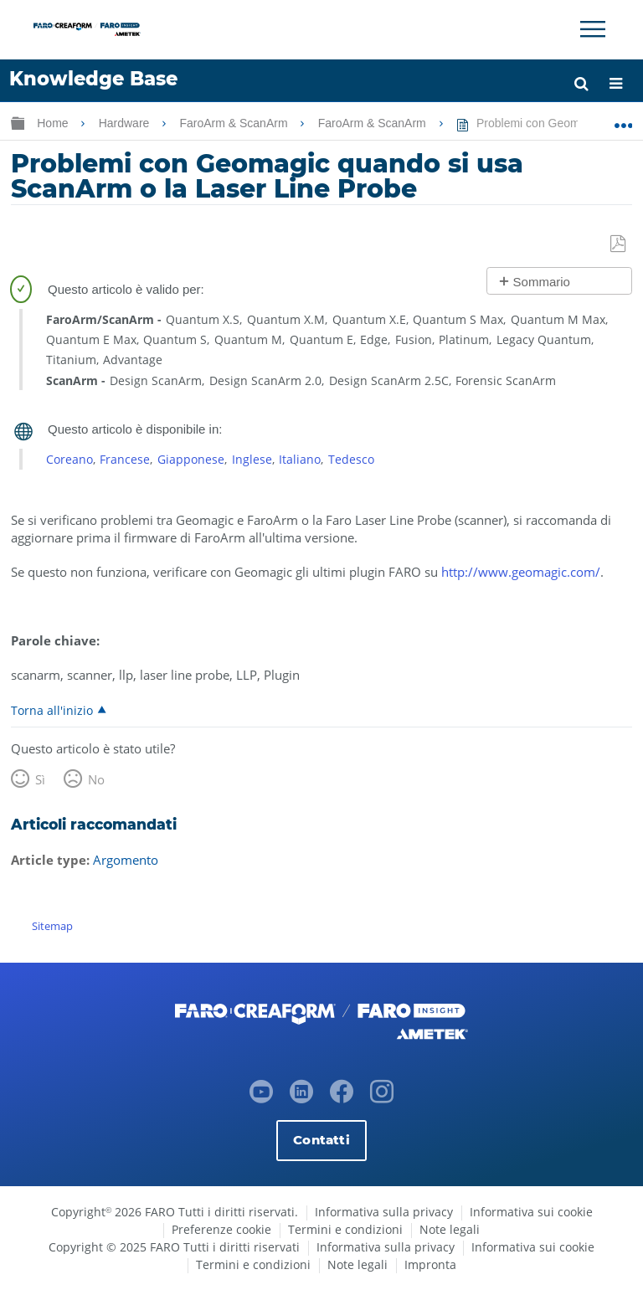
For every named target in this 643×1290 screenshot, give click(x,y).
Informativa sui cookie (531, 1212)
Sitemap (52, 925)
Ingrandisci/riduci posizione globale (623, 120)
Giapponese (190, 459)
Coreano (69, 459)
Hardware (126, 123)
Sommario (541, 282)
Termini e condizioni (345, 1229)
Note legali (449, 1229)
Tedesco (351, 459)
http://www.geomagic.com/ (520, 571)
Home (54, 123)
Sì (40, 779)
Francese (125, 459)
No (96, 779)
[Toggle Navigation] (593, 29)
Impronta (430, 1264)
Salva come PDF (619, 244)
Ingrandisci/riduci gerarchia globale (17, 122)
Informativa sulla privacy (384, 1212)
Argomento (125, 859)
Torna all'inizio (52, 709)
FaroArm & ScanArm (235, 123)
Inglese (252, 459)
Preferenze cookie (221, 1229)
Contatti (321, 1140)
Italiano (300, 459)
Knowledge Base (93, 78)
